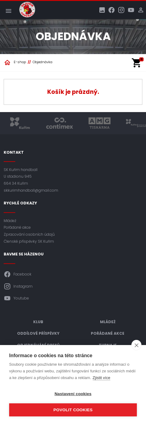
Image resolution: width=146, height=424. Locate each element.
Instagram (18, 286)
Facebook (17, 274)
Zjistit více (101, 377)
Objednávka (42, 62)
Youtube (16, 298)
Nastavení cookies (73, 394)
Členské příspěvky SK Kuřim (29, 241)
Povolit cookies (72, 410)
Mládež (10, 220)
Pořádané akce (17, 227)
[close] (136, 345)
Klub (38, 321)
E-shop (20, 62)
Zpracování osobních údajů (29, 234)
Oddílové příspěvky (38, 333)
